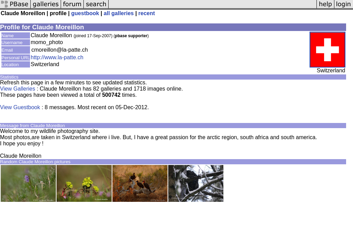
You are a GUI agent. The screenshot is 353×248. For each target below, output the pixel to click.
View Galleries (17, 89)
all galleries (119, 13)
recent (146, 13)
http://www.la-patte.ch (57, 57)
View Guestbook (20, 107)
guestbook (85, 13)
